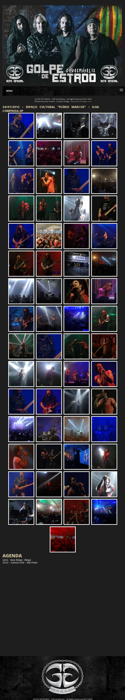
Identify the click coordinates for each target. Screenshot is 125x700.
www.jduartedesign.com (81, 101)
